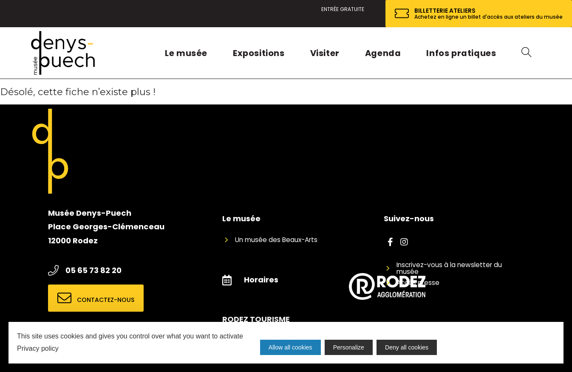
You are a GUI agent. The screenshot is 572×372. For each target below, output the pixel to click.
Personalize (349, 347)
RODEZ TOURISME (256, 319)
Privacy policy (38, 348)
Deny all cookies (407, 347)
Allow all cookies (290, 347)
